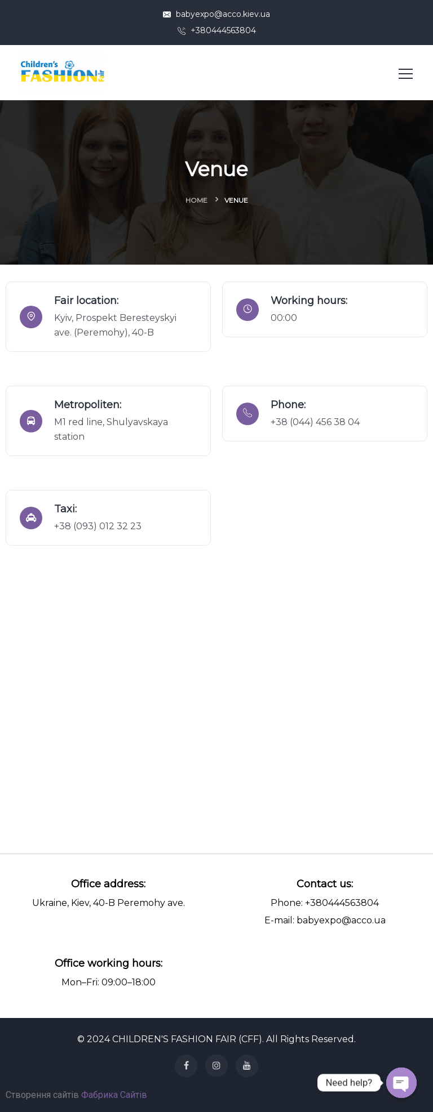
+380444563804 (217, 30)
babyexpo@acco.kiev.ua (216, 14)
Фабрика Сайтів (114, 1094)
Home (196, 200)
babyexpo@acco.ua (341, 920)
